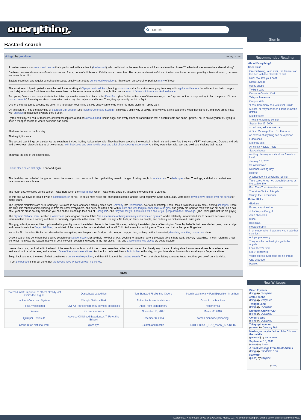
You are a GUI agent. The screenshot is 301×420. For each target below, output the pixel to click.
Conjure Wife (256, 101)
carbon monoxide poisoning (212, 318)
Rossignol (101, 211)
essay (253, 344)
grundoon (25, 56)
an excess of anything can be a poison (271, 135)
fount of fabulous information (142, 91)
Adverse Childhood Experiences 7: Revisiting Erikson (93, 318)
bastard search (17, 99)
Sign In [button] (274, 39)
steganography (257, 226)
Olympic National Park (94, 88)
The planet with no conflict (264, 119)
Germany (118, 205)
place (253, 358)
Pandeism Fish (269, 351)
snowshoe (123, 88)
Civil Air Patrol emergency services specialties (94, 305)
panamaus (271, 337)
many (161, 80)
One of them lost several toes (75, 251)
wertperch (266, 300)
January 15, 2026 (259, 161)
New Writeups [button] (275, 282)
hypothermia (213, 305)
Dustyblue (266, 293)
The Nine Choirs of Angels (264, 191)
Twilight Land (256, 89)
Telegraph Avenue (259, 97)
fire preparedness (94, 311)
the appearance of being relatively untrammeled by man (129, 216)
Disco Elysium (257, 81)
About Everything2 (259, 63)
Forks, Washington (34, 305)
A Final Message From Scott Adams (269, 131)
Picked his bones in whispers (153, 300)
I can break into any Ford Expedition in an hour (212, 293)
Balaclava (254, 222)
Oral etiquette (257, 259)
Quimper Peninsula (34, 318)
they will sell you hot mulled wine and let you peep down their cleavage (155, 211)
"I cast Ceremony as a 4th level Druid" (271, 105)
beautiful (185, 232)
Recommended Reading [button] (275, 57)
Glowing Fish (270, 327)
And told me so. (168, 91)
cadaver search (79, 237)
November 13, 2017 (153, 311)
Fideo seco (255, 139)
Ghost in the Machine (213, 300)
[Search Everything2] (186, 29)
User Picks (254, 67)
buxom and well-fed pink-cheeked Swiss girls (145, 208)
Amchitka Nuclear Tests (262, 146)
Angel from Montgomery (153, 305)
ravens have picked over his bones (211, 196)
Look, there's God (259, 248)
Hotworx (254, 355)
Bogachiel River (43, 227)
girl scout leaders (189, 88)
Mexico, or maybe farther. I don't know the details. (272, 333)
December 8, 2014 (153, 318)
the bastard (99, 67)
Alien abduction (258, 215)
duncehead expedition (102, 80)
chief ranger (86, 191)
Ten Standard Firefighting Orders (153, 293)
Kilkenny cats (257, 142)
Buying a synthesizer (261, 207)
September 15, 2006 (261, 123)
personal (255, 337)
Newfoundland (92, 117)
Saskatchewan (257, 150)
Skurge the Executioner (262, 195)
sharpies (19, 112)
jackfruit (253, 172)
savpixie (266, 358)
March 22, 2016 (213, 311)
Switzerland (135, 205)
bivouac (34, 311)
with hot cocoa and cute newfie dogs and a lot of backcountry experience (106, 144)
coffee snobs (256, 85)
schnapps (223, 205)
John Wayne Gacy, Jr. (261, 211)
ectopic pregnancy (259, 237)
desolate (174, 232)
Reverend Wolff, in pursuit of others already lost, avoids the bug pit (34, 294)
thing (9, 56)
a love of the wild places (140, 240)
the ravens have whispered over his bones (77, 261)
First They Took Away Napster (266, 187)
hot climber (133, 251)
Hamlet (253, 263)
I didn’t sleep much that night (25, 168)
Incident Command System (98, 109)
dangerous (198, 232)
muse (252, 219)
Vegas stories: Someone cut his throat (271, 255)
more (273, 365)
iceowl (265, 344)
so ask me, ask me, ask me (264, 127)
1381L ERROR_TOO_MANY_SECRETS (212, 324)
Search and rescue (153, 324)
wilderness (58, 216)
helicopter (177, 178)
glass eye (93, 324)
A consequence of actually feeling (268, 176)
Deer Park (111, 96)
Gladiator (254, 203)
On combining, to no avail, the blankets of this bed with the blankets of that (272, 73)
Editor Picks (255, 199)
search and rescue (43, 67)
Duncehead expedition (93, 293)
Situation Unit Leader (64, 109)
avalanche (159, 178)
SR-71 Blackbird (258, 252)
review (254, 327)
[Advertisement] (151, 10)
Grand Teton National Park (34, 324)
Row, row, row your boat (263, 78)
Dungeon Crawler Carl (262, 93)
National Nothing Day (261, 169)
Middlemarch (256, 115)
